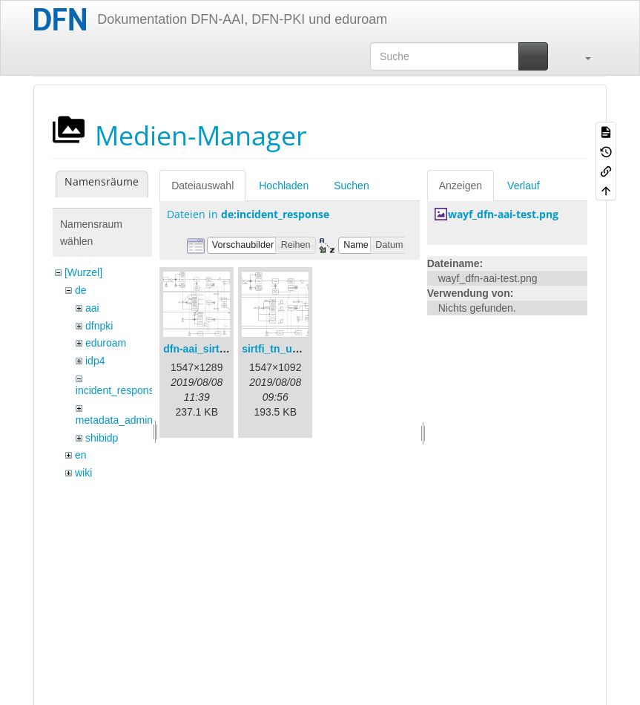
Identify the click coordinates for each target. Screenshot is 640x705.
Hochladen (284, 185)
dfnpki (99, 326)
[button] (580, 56)
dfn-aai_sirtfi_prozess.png (227, 349)
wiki (83, 473)
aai (92, 308)
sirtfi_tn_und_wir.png (294, 349)
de (81, 290)
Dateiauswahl (202, 185)
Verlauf (523, 185)
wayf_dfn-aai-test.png (503, 214)
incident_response (118, 390)
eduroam (105, 343)
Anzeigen (460, 185)
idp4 (95, 361)
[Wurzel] (83, 272)
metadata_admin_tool (126, 420)
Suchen (351, 185)
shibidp (101, 438)
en (81, 455)
